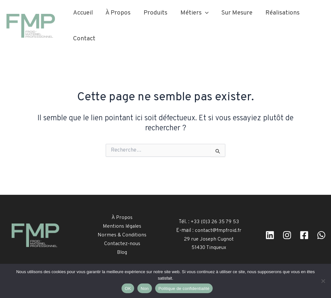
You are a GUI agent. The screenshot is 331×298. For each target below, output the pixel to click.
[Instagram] (287, 235)
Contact (84, 39)
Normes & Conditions (122, 235)
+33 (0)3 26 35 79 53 (215, 222)
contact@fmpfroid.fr (218, 230)
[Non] (323, 281)
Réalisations (279, 13)
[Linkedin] (269, 235)
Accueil (82, 13)
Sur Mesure (234, 13)
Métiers (192, 13)
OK (128, 288)
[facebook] (304, 235)
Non (145, 288)
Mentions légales (122, 226)
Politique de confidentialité (183, 288)
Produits (154, 13)
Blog (122, 252)
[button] (203, 13)
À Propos (117, 13)
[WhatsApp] (321, 235)
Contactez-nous (122, 243)
